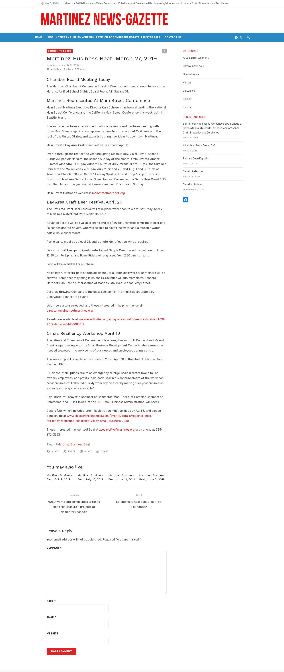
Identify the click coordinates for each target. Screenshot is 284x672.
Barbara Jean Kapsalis (198, 158)
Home (38, 37)
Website (44, 620)
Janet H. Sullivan (195, 184)
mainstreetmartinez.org (100, 188)
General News (194, 74)
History (190, 82)
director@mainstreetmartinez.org (62, 305)
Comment (46, 534)
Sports (190, 107)
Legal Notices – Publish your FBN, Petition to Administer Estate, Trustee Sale (103, 37)
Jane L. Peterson (195, 171)
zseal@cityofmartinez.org (109, 424)
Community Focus (52, 51)
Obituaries (192, 90)
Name (43, 588)
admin (46, 65)
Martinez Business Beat (66, 434)
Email (43, 604)
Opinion (190, 99)
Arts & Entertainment (198, 57)
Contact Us (173, 37)
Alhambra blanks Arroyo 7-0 (202, 145)
